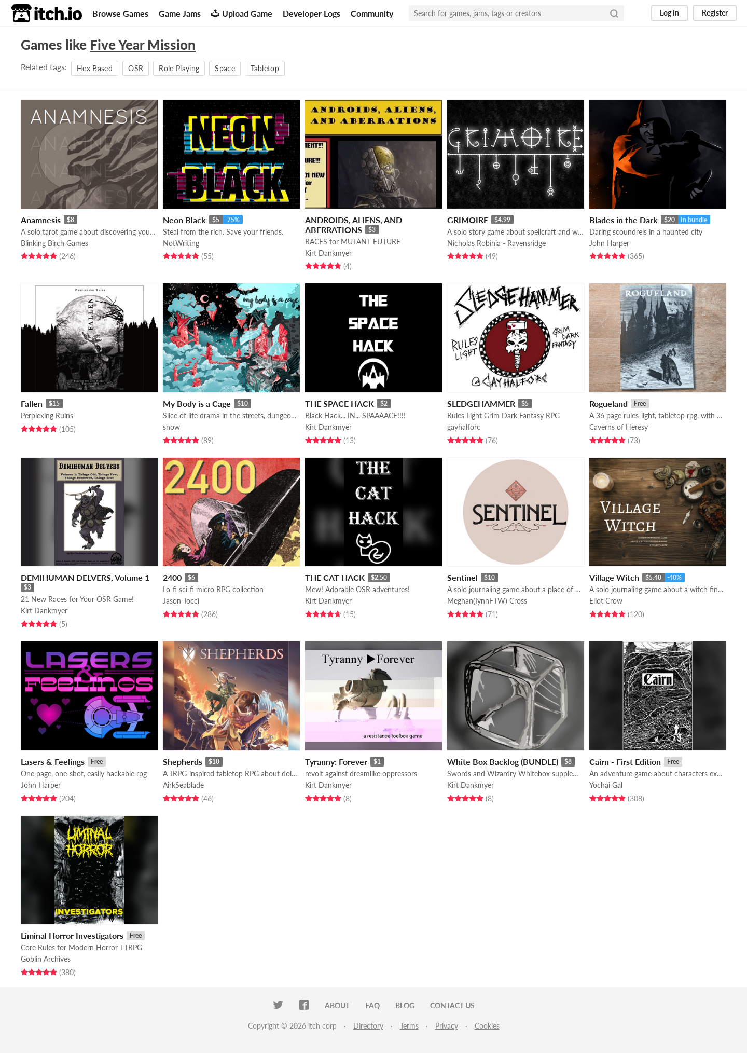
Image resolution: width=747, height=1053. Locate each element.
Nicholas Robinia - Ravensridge (496, 243)
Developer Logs (311, 13)
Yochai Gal (605, 785)
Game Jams (180, 13)
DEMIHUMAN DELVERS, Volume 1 (85, 577)
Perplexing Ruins (47, 415)
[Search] (614, 13)
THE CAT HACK (335, 577)
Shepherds (182, 762)
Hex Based (95, 68)
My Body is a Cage (197, 403)
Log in (669, 12)
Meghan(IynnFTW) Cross (487, 600)
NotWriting (181, 243)
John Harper (609, 243)
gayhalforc (463, 426)
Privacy (446, 1025)
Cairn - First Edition (625, 762)
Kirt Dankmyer (328, 253)
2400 (172, 577)
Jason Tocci (181, 600)
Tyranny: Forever (336, 762)
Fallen (32, 403)
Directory (368, 1025)
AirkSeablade (183, 785)
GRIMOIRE (467, 220)
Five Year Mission (143, 44)
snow (171, 426)
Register (715, 12)
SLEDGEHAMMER (481, 403)
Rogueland (608, 403)
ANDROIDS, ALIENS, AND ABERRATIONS (353, 225)
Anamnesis (41, 220)
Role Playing (179, 68)
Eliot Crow (605, 600)
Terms (409, 1025)
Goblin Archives (46, 958)
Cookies (487, 1025)
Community (372, 13)
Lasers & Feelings (53, 762)
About (337, 1005)
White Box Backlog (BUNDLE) (502, 762)
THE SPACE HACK (339, 403)
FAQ (372, 1005)
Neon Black (184, 220)
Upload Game (241, 13)
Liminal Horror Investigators (72, 935)
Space (225, 68)
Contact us (452, 1005)
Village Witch (614, 577)
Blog (404, 1005)
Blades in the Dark (623, 220)
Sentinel (462, 577)
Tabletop (265, 68)
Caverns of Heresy (618, 426)
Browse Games (120, 13)
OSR (135, 68)
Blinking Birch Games (54, 243)
